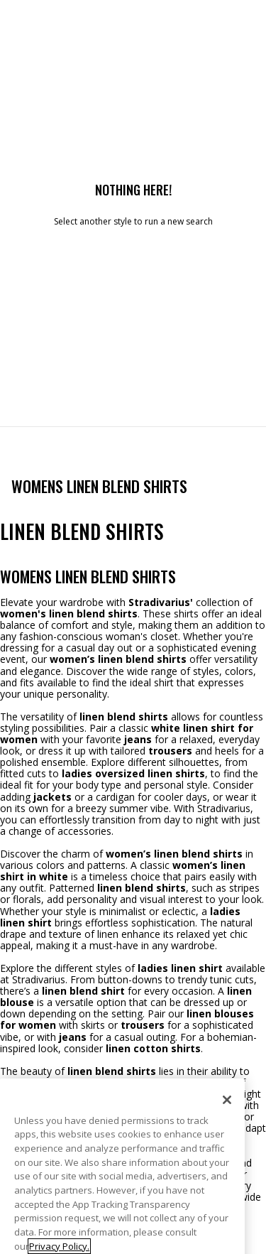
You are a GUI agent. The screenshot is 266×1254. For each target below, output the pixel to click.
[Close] (227, 1120)
